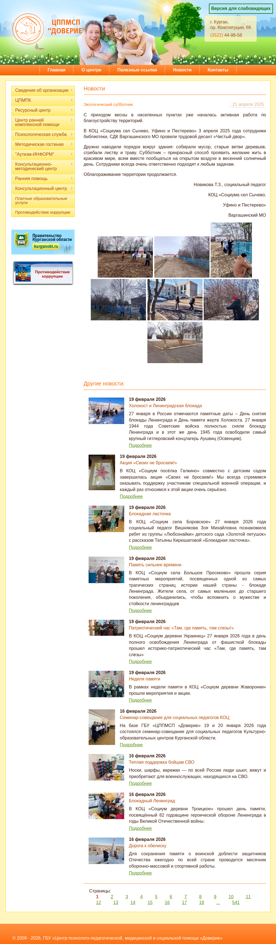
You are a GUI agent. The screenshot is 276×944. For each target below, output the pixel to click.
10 (231, 896)
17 (184, 902)
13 (115, 902)
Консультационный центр (44, 188)
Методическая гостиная (44, 144)
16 (167, 902)
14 (133, 902)
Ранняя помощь (44, 178)
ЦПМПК (44, 100)
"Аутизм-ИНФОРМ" (44, 154)
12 (98, 902)
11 (248, 896)
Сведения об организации (44, 90)
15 (150, 902)
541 (236, 902)
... (218, 902)
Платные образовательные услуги (41, 200)
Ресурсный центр (44, 110)
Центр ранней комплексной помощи (44, 122)
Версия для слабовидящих (241, 8)
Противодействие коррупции (42, 212)
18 (201, 902)
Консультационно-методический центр (44, 166)
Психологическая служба (44, 134)
